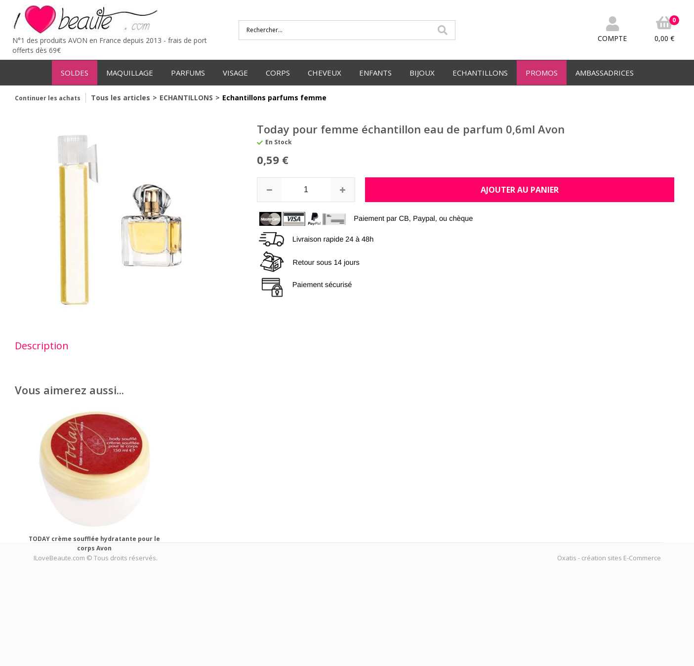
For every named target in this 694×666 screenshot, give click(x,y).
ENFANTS (375, 73)
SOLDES (74, 73)
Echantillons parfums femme (274, 97)
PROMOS (542, 73)
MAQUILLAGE (129, 73)
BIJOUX (422, 73)
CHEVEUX (324, 73)
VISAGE (235, 73)
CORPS (278, 73)
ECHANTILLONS (480, 73)
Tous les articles (120, 97)
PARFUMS (188, 73)
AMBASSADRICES (604, 73)
